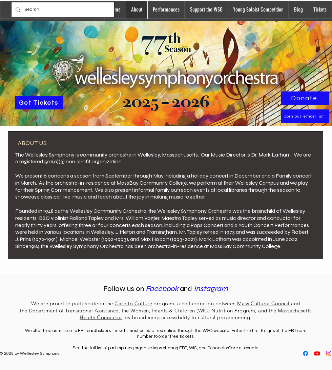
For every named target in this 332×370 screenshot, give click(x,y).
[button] (166, 10)
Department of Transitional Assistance (74, 310)
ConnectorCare (223, 348)
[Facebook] (305, 353)
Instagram (211, 288)
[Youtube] (317, 353)
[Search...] (62, 9)
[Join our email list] (305, 116)
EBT (183, 348)
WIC (193, 348)
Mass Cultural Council (263, 303)
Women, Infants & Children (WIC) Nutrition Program (192, 310)
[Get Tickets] (39, 102)
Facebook (163, 288)
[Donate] (305, 98)
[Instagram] (328, 353)
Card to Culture (133, 303)
